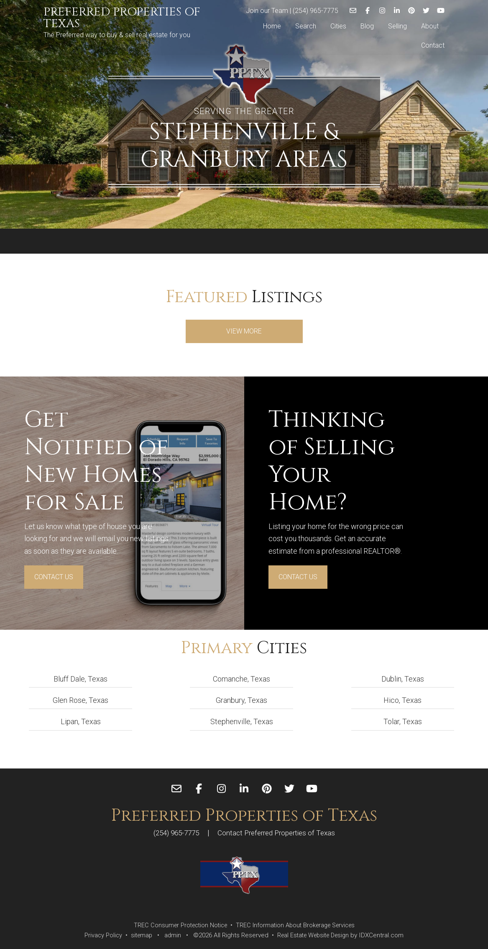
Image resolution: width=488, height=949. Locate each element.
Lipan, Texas (81, 721)
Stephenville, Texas (241, 721)
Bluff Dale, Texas (80, 678)
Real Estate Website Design (314, 935)
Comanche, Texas (241, 678)
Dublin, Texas (402, 678)
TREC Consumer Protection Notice (177, 925)
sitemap (138, 935)
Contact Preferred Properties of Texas (278, 832)
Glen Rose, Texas (80, 700)
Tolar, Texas (402, 721)
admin (170, 935)
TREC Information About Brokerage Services (297, 925)
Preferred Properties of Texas (121, 18)
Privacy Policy (98, 935)
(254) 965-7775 (315, 10)
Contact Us (53, 577)
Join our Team (267, 10)
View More (244, 331)
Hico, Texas (402, 700)
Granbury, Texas (241, 700)
